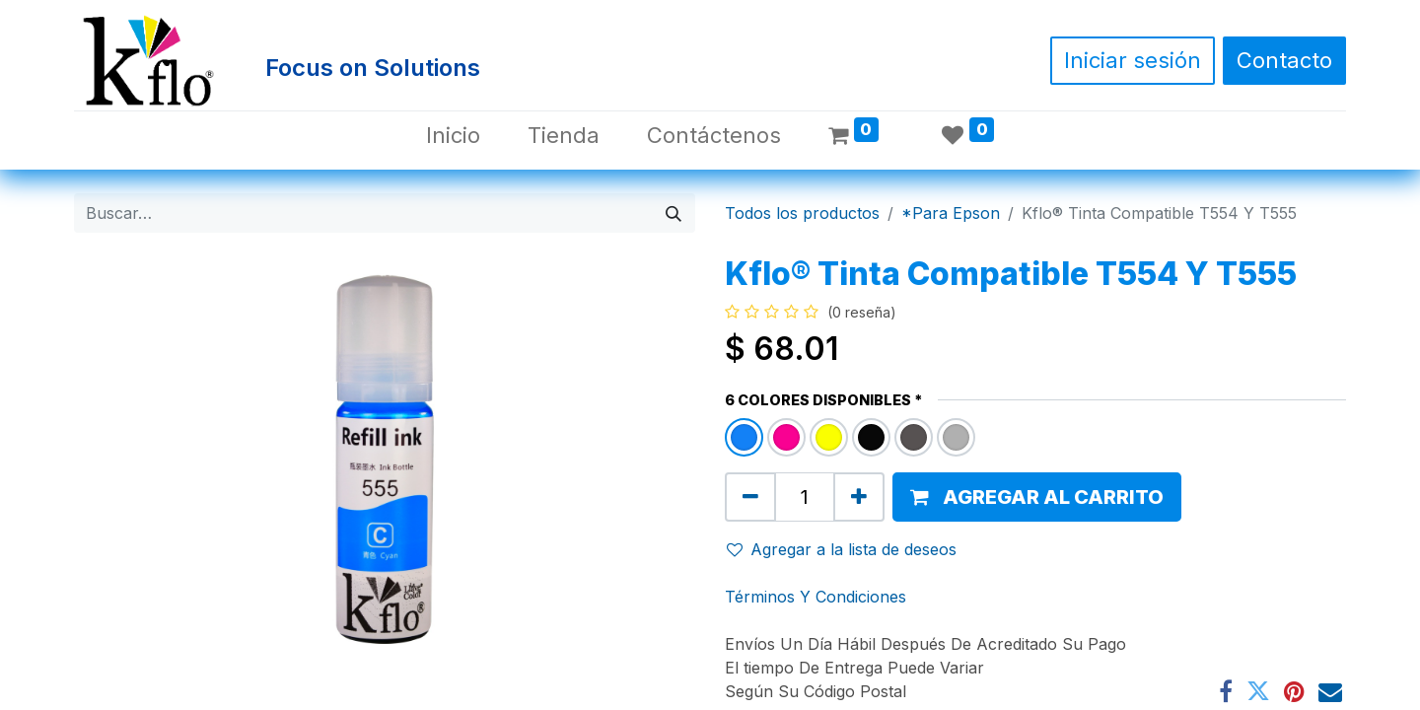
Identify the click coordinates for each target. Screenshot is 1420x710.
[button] (1036, 497)
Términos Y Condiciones (815, 596)
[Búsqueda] (673, 213)
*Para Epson (950, 213)
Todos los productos (802, 213)
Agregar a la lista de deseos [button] (842, 549)
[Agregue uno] (859, 497)
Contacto (1284, 60)
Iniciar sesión (1132, 60)
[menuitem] (453, 135)
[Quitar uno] (750, 497)
